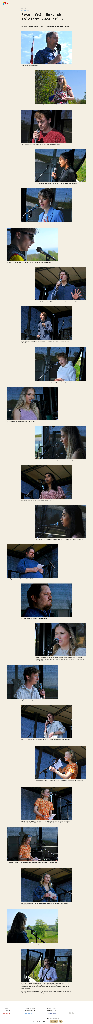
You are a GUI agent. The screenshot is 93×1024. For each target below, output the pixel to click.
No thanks (54, 1021)
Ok (60, 1021)
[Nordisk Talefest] (5, 3)
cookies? (45, 1021)
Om (70, 1007)
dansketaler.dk (6, 1013)
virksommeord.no (51, 1013)
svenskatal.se (28, 1013)
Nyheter (23, 8)
